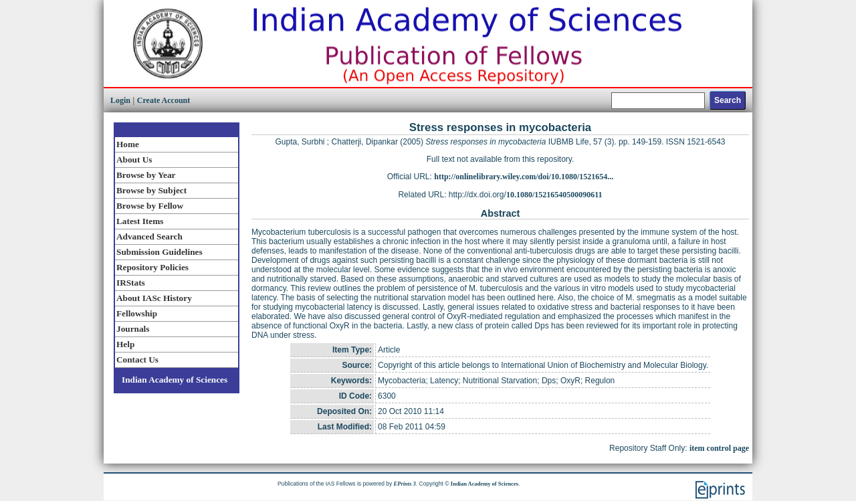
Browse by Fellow (149, 206)
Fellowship (136, 313)
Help (125, 344)
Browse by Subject (151, 190)
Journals (132, 329)
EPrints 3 (405, 483)
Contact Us (137, 360)
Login (120, 100)
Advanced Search (149, 236)
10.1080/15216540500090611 (554, 194)
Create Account (163, 100)
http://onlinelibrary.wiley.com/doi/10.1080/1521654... (523, 176)
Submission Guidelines (159, 252)
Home (127, 144)
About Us (134, 160)
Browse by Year (145, 175)
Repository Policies (152, 267)
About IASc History (154, 298)
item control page (719, 448)
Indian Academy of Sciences (174, 380)
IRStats (130, 283)
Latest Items (139, 221)
